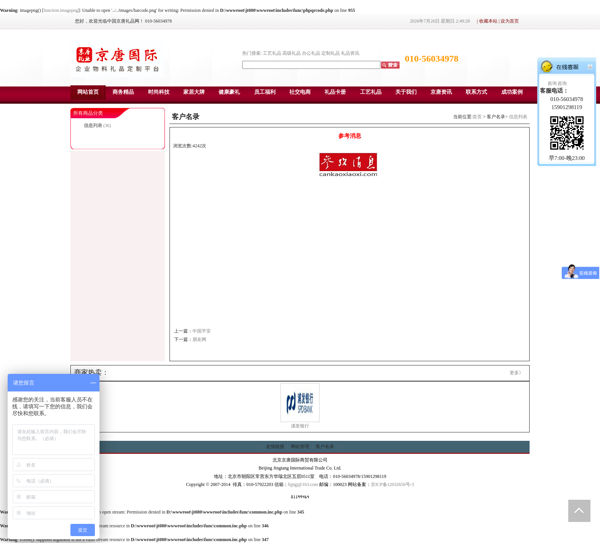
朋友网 (199, 339)
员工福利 (265, 92)
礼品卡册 (335, 92)
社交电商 (300, 92)
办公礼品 (311, 53)
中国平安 (201, 331)
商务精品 (123, 92)
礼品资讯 (350, 53)
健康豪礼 (229, 92)
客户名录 (325, 446)
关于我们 (406, 92)
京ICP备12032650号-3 (392, 484)
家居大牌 (194, 92)
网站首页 (88, 92)
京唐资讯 (441, 92)
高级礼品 (291, 53)
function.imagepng (61, 10)
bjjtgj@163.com (303, 484)
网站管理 (300, 446)
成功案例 (512, 92)
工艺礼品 (272, 53)
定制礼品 (330, 53)
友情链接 (275, 446)
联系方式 (476, 92)
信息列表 (93, 125)
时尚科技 (159, 92)
